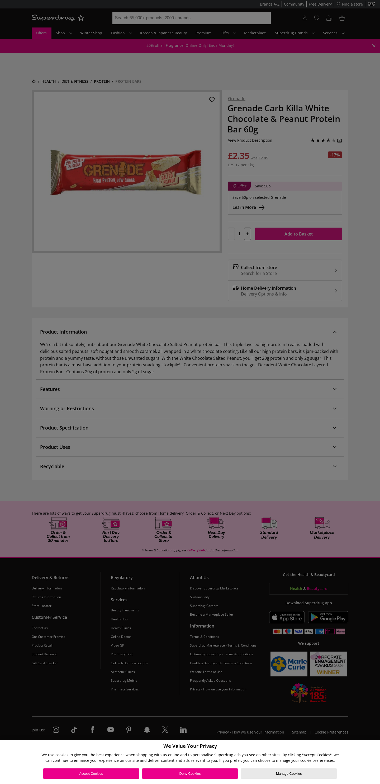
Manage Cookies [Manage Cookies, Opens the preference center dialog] (289, 774)
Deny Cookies (190, 774)
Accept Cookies (91, 774)
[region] (190, 762)
